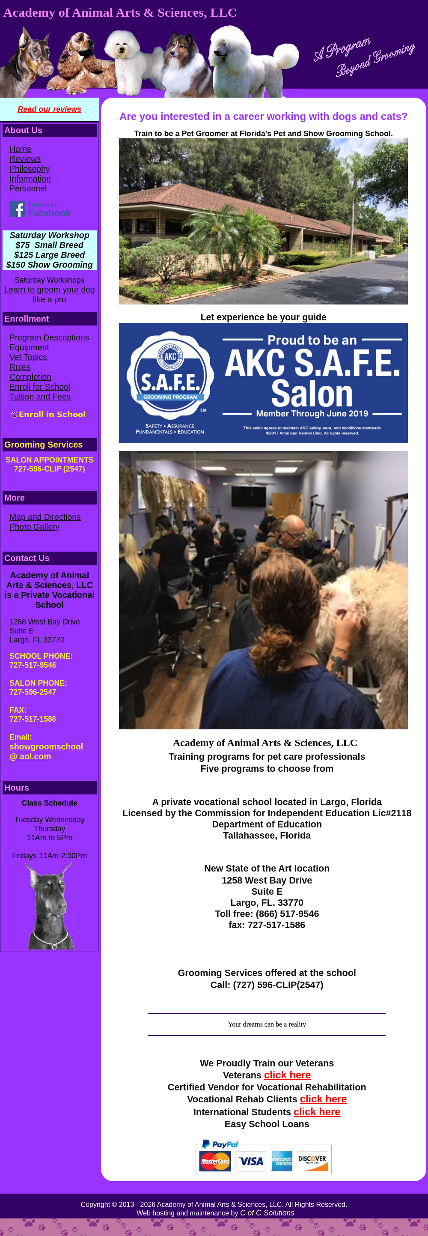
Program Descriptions (49, 337)
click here (287, 1075)
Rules (20, 367)
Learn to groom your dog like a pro (49, 294)
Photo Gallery (34, 526)
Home (20, 149)
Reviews (25, 159)
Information (30, 178)
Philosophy (29, 168)
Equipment (29, 347)
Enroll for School (39, 386)
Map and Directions (45, 517)
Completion (30, 377)
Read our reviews (49, 109)
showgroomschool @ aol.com (46, 751)
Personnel (28, 188)
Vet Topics (28, 357)
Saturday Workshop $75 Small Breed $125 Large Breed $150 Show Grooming (49, 249)
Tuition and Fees (40, 396)
